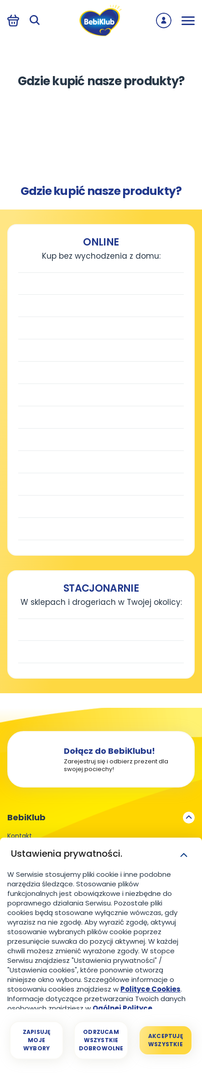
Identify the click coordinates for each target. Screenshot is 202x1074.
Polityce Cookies (150, 989)
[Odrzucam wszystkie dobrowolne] (101, 1040)
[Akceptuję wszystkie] (165, 1040)
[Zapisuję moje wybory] (36, 1040)
